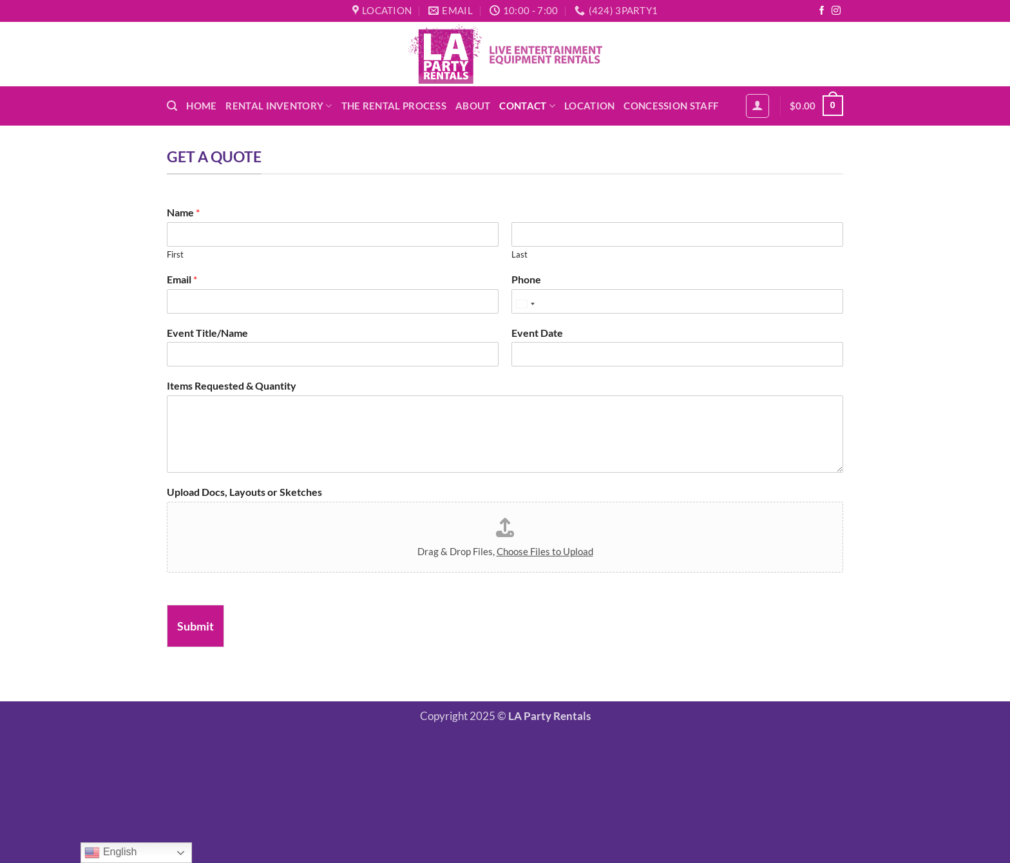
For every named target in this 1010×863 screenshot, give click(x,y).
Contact (527, 106)
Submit (195, 626)
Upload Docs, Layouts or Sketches (244, 492)
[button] (172, 106)
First (175, 254)
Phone (526, 279)
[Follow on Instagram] (836, 11)
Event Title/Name (207, 333)
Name (183, 212)
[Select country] (524, 304)
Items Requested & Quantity (231, 385)
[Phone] (677, 301)
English (110, 852)
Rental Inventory (278, 106)
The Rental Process (393, 105)
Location (589, 105)
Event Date (537, 333)
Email (182, 279)
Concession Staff (671, 105)
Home (201, 105)
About (472, 105)
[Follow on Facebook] (821, 11)
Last (519, 254)
